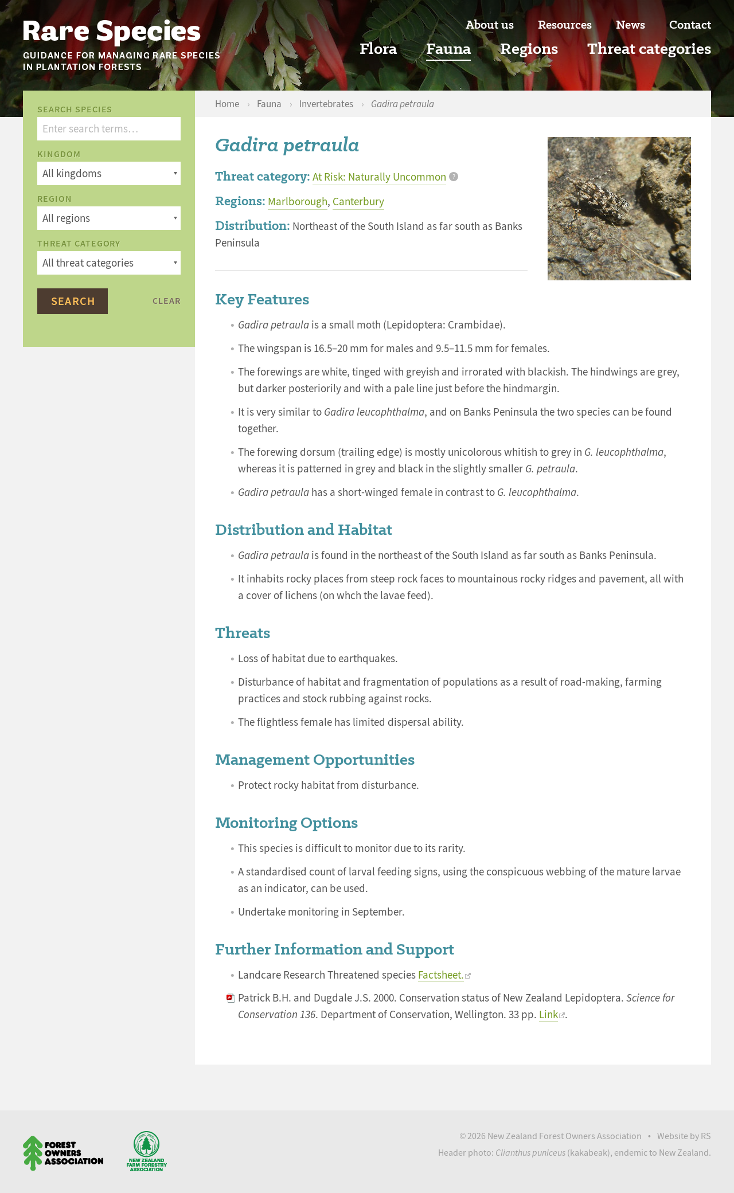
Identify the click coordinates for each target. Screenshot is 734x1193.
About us (490, 25)
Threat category (78, 243)
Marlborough (297, 202)
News (630, 25)
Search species (74, 109)
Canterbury (358, 202)
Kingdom (59, 154)
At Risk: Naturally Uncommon (379, 177)
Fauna (448, 49)
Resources (565, 25)
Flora (378, 49)
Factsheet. (441, 975)
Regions (529, 49)
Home (228, 104)
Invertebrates (327, 104)
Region (54, 199)
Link (548, 1015)
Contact (690, 25)
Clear (167, 300)
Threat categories (649, 49)
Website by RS (684, 1136)
